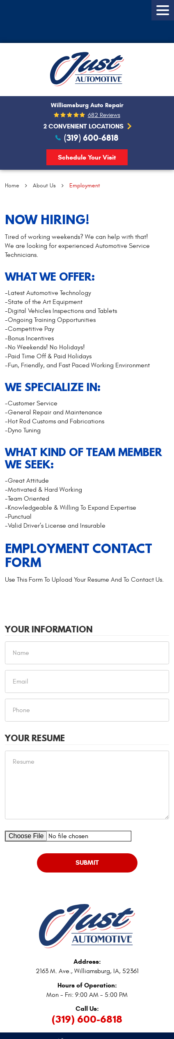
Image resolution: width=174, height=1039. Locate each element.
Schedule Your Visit (87, 157)
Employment (84, 185)
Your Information (49, 629)
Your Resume (35, 738)
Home (12, 185)
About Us (44, 185)
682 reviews (104, 115)
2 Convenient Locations (84, 126)
